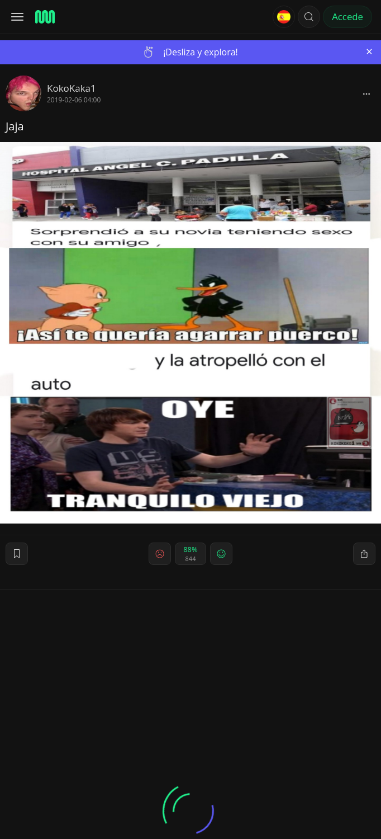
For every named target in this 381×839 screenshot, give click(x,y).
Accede (347, 16)
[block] (366, 93)
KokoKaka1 (71, 88)
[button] (309, 17)
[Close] (369, 52)
